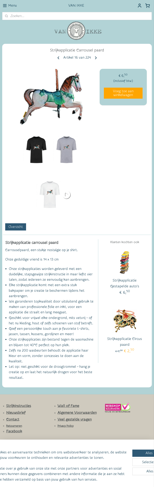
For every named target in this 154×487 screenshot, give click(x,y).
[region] (50, 457)
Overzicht (15, 227)
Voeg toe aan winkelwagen (123, 93)
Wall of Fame (68, 406)
